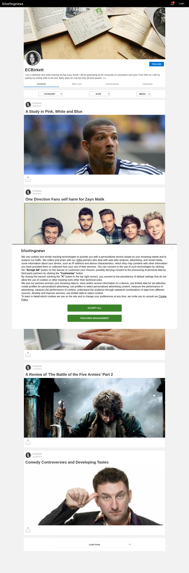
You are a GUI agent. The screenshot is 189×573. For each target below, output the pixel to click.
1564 (79, 260)
